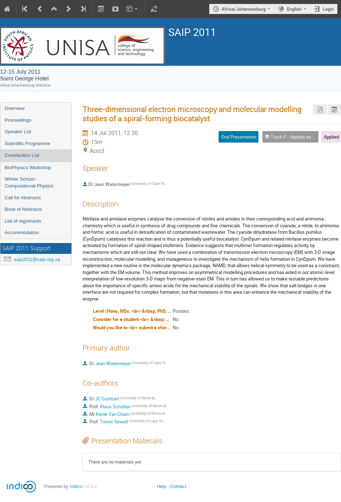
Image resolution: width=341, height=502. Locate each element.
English (294, 9)
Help (161, 486)
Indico (76, 486)
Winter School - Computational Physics (29, 182)
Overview (15, 108)
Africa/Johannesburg (243, 9)
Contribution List (22, 155)
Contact (178, 486)
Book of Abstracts (23, 209)
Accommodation (22, 232)
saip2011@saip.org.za (37, 259)
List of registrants (23, 221)
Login (328, 9)
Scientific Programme (27, 143)
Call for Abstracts (23, 197)
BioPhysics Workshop (28, 167)
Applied (331, 137)
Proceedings (18, 120)
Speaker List (18, 131)
